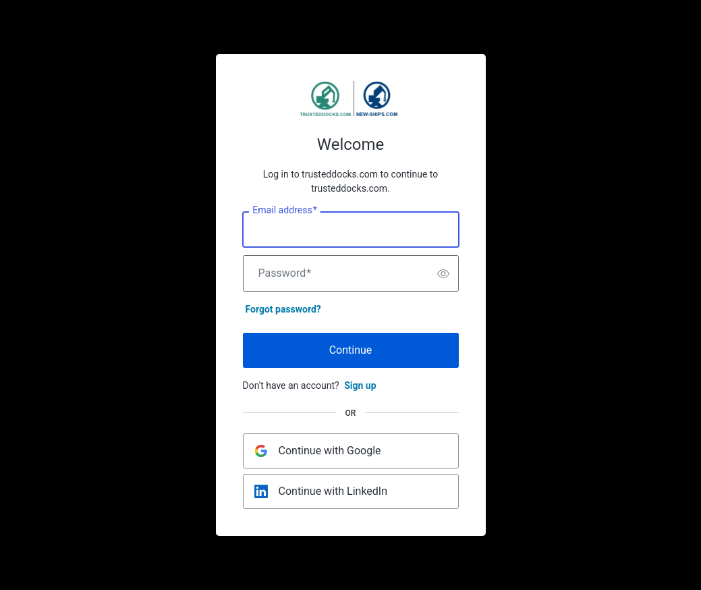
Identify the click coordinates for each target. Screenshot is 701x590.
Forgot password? (283, 309)
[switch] (443, 273)
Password (285, 273)
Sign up (360, 385)
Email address (284, 210)
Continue (350, 350)
